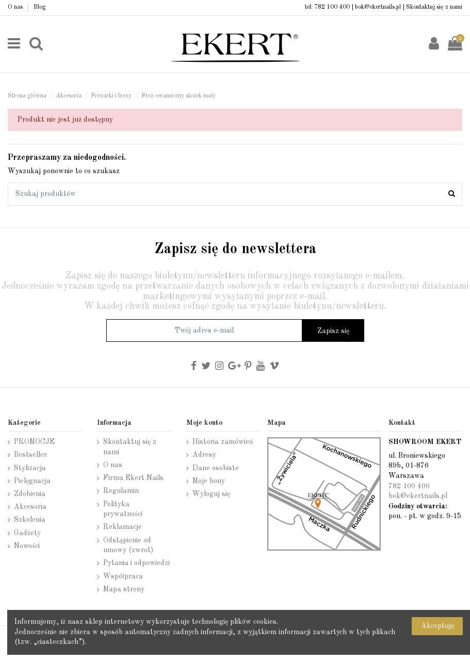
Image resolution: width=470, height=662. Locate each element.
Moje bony (208, 481)
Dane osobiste (215, 468)
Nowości (27, 546)
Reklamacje (122, 527)
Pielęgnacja (32, 481)
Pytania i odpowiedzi (136, 563)
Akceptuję (437, 626)
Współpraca (123, 576)
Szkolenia (29, 519)
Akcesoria (30, 506)
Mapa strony (123, 589)
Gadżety (27, 533)
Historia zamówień (222, 441)
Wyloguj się (211, 494)
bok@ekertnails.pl (378, 7)
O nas (16, 7)
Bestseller (30, 454)
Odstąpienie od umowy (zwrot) (128, 545)
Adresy (204, 454)
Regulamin (121, 490)
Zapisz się (333, 331)
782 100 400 (332, 7)
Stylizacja (30, 468)
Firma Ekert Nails (133, 478)
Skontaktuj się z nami (434, 7)
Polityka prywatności (122, 509)
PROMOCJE (34, 441)
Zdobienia (29, 494)
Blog (40, 7)
